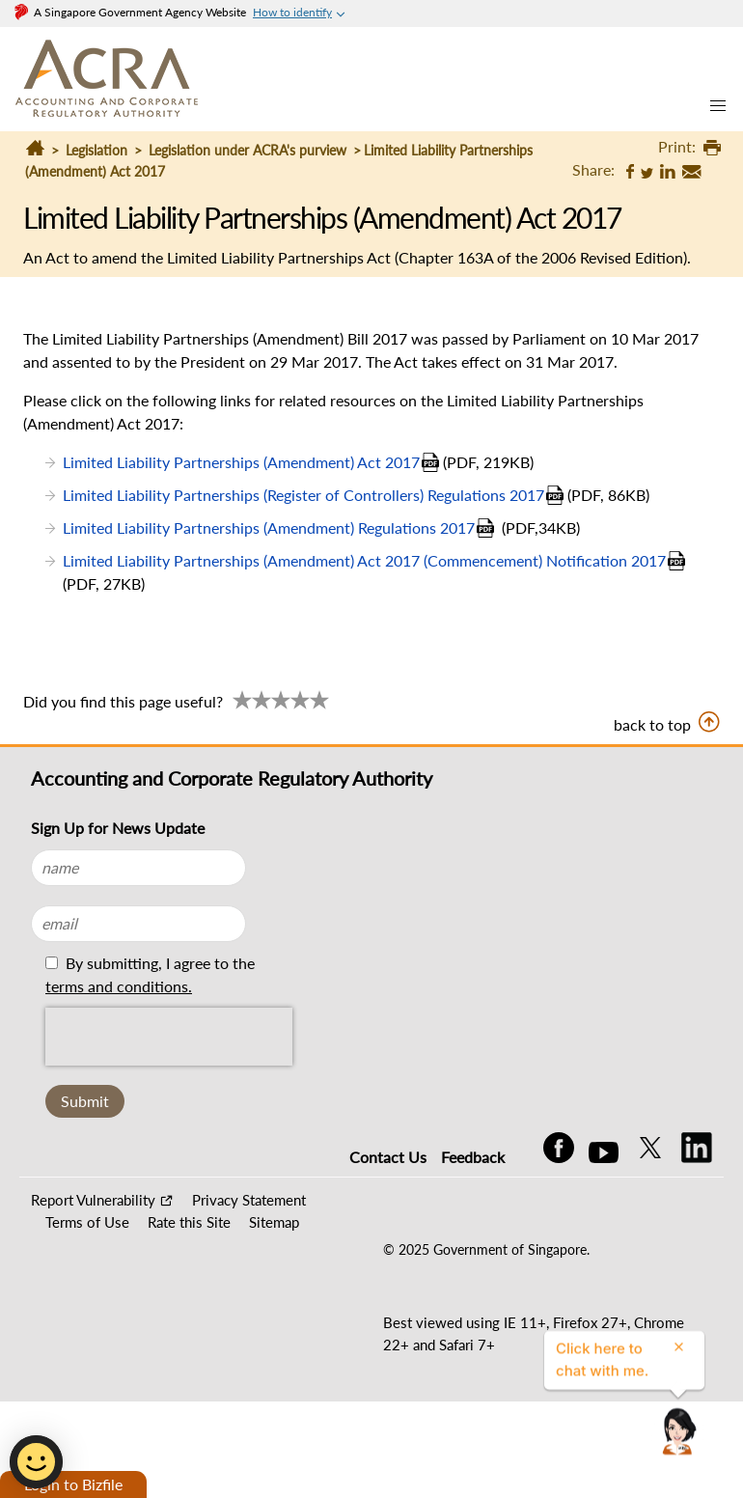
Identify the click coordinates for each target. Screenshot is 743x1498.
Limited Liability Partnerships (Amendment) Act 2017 (241, 462)
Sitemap (274, 1222)
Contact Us (388, 1157)
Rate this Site (189, 1222)
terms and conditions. (118, 986)
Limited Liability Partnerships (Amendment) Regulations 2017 (269, 527)
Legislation (96, 150)
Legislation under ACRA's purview (247, 150)
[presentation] (168, 1037)
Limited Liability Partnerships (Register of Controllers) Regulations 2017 (303, 494)
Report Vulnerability (93, 1199)
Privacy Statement (249, 1199)
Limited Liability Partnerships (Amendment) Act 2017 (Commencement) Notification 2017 (364, 560)
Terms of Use (87, 1222)
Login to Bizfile (73, 1484)
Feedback (473, 1157)
